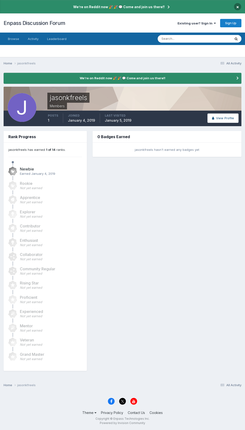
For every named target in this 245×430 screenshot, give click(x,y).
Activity (33, 39)
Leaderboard (57, 39)
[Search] (179, 39)
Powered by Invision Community (122, 423)
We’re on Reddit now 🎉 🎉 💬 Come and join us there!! (119, 7)
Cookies (156, 413)
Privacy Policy (112, 413)
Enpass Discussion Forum (34, 23)
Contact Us (136, 413)
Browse (13, 39)
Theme (89, 413)
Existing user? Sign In (197, 23)
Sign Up (230, 23)
